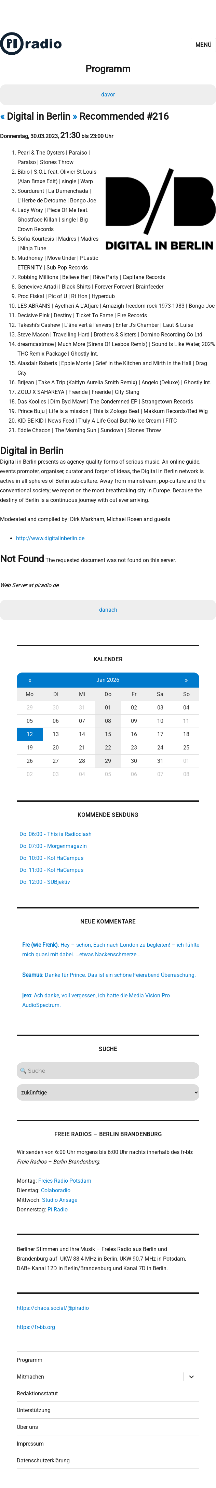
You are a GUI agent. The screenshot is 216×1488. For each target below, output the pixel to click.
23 (134, 747)
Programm (29, 1360)
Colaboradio (55, 1190)
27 (56, 761)
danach (108, 610)
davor (108, 94)
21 (82, 747)
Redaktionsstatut (37, 1393)
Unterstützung (34, 1410)
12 (30, 734)
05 (30, 721)
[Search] (108, 1070)
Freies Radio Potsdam (64, 1181)
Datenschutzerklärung (43, 1460)
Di (55, 694)
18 (186, 734)
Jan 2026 (107, 680)
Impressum (30, 1443)
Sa (160, 694)
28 (82, 761)
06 (56, 721)
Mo (29, 694)
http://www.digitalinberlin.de (50, 538)
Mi (82, 694)
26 (30, 761)
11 (186, 721)
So (186, 694)
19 (30, 747)
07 (82, 721)
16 (134, 734)
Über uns (27, 1427)
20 (56, 747)
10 (160, 721)
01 (108, 707)
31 (82, 707)
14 (82, 734)
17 (160, 734)
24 (160, 747)
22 (108, 747)
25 (186, 747)
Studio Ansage (59, 1200)
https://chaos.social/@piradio (53, 1308)
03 (160, 707)
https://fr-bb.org (36, 1327)
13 (56, 734)
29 (30, 707)
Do (108, 694)
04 (186, 707)
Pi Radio (58, 1209)
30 (56, 707)
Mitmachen (30, 1376)
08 (108, 721)
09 (134, 721)
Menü (203, 45)
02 (134, 707)
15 (108, 734)
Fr (134, 694)
